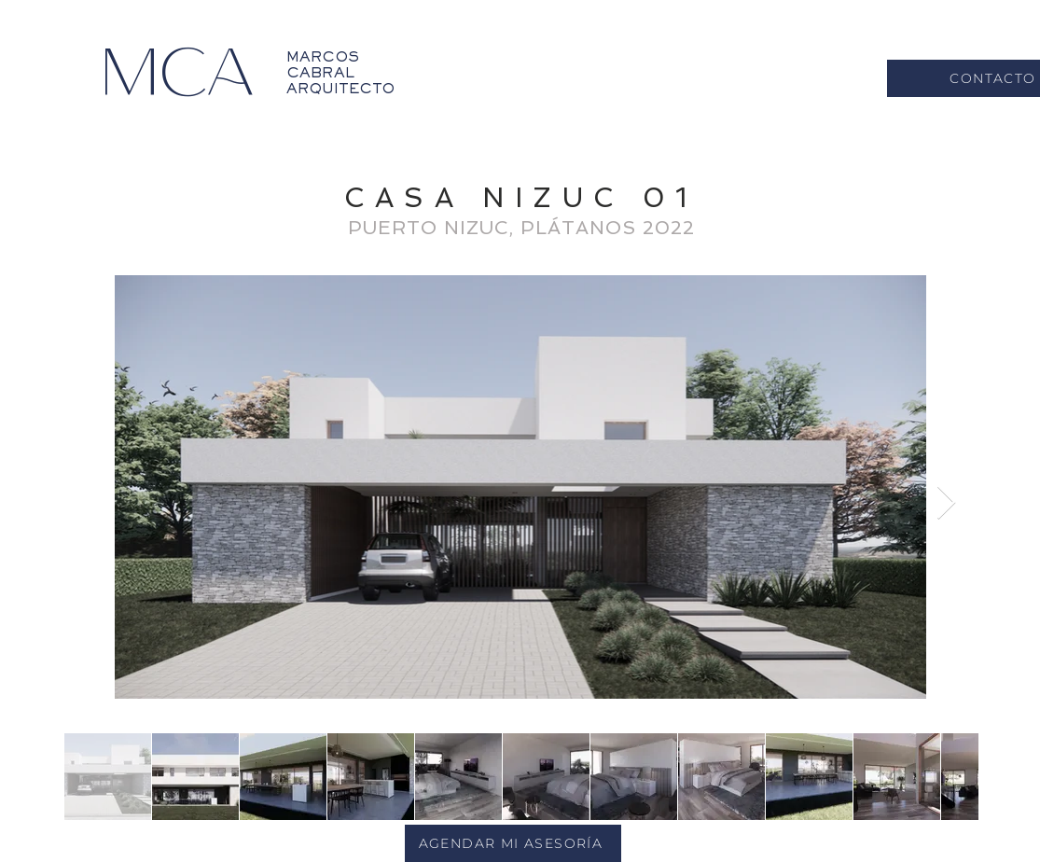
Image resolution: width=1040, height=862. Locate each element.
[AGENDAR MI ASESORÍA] (513, 843)
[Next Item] (946, 503)
